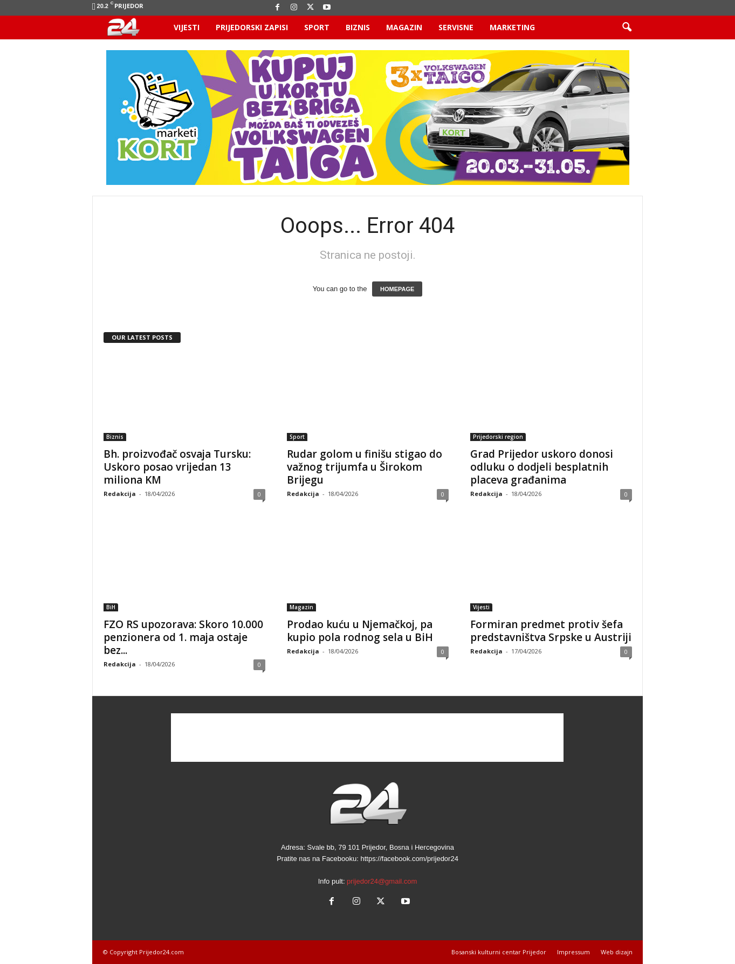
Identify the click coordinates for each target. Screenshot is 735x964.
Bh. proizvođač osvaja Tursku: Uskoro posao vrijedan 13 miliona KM (177, 467)
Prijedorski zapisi (252, 27)
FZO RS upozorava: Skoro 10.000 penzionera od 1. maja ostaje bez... (183, 637)
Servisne (455, 27)
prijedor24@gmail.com (382, 881)
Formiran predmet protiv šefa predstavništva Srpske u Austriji (550, 630)
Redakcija (120, 494)
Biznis (358, 27)
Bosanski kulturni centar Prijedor (498, 952)
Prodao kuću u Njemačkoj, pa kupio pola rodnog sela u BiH (360, 630)
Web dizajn (617, 952)
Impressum (573, 952)
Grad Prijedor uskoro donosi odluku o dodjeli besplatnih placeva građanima (541, 467)
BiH (110, 607)
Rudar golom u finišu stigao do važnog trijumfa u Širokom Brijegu (364, 467)
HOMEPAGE (397, 289)
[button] (626, 27)
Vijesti (187, 27)
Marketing (512, 27)
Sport (316, 27)
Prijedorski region (498, 436)
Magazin (404, 27)
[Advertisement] (367, 737)
